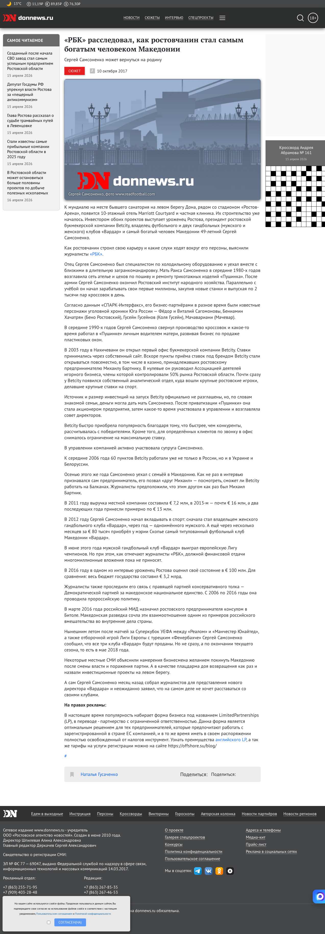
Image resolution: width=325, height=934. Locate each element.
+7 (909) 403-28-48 (20, 892)
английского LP (230, 739)
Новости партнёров (259, 813)
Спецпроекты (200, 17)
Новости (132, 17)
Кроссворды (131, 813)
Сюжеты (152, 17)
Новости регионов (300, 813)
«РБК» (96, 254)
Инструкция (80, 813)
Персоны (105, 813)
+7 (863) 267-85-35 (101, 887)
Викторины (159, 813)
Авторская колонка (218, 813)
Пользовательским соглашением (54, 913)
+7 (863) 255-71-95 (20, 887)
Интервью (174, 17)
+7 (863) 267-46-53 (101, 892)
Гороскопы (185, 813)
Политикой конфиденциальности (93, 913)
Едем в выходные (47, 813)
